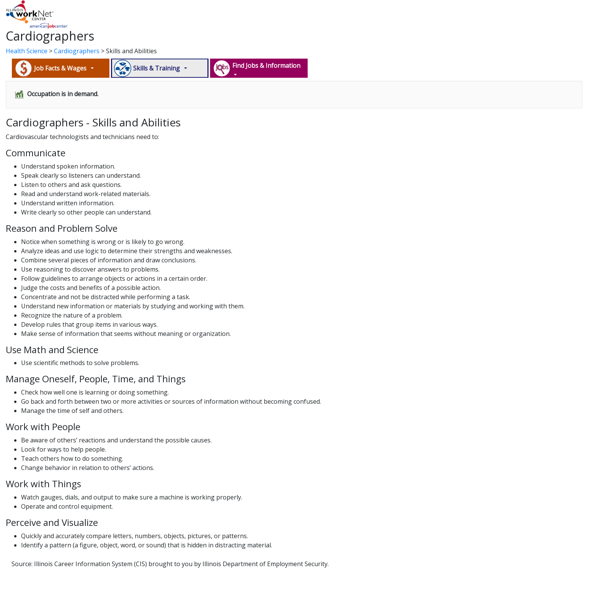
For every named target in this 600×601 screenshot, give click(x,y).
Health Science (26, 51)
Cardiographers (76, 51)
